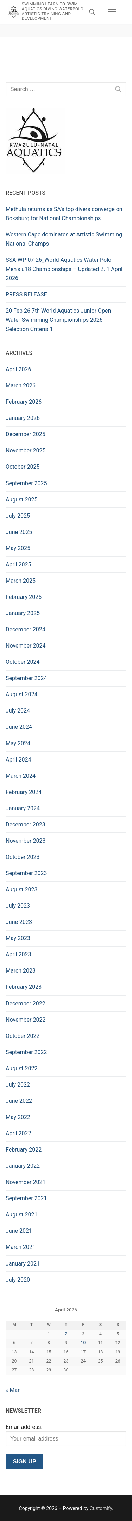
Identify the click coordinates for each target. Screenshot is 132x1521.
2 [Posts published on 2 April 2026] (66, 1333)
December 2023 (25, 824)
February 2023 (24, 987)
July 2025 (18, 515)
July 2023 (18, 905)
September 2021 (26, 1198)
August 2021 (21, 1214)
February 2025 (24, 597)
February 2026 (24, 401)
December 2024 (25, 629)
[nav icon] (112, 12)
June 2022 (19, 1101)
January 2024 (23, 808)
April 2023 (18, 954)
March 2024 (21, 775)
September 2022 (26, 1052)
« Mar (13, 1390)
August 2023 (21, 889)
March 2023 (21, 970)
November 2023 (25, 840)
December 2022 (25, 1003)
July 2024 (18, 710)
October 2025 (22, 466)
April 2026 (18, 369)
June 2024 (19, 726)
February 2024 (24, 792)
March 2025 (21, 580)
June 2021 (19, 1230)
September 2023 (26, 873)
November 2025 (25, 450)
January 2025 (23, 613)
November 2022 (25, 1019)
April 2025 (18, 564)
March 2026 (21, 385)
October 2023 (22, 857)
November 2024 (25, 645)
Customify (101, 1508)
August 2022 (21, 1068)
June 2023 (19, 922)
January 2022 (23, 1165)
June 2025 (19, 532)
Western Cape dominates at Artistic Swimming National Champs (64, 239)
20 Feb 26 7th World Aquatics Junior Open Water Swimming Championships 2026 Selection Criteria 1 (58, 319)
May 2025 (18, 548)
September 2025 (26, 483)
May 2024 (18, 743)
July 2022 (18, 1084)
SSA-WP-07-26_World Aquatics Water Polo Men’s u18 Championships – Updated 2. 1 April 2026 (64, 269)
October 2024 (22, 662)
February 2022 (24, 1149)
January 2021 (23, 1263)
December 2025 (25, 434)
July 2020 (18, 1279)
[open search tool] (92, 12)
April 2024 (18, 759)
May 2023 (18, 938)
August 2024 (21, 694)
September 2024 (26, 678)
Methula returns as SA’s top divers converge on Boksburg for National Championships (64, 214)
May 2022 (18, 1117)
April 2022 (18, 1133)
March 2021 (21, 1247)
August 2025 (21, 499)
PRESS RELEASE (26, 294)
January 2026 (23, 418)
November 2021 (25, 1182)
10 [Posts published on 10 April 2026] (83, 1342)
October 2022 (22, 1036)
